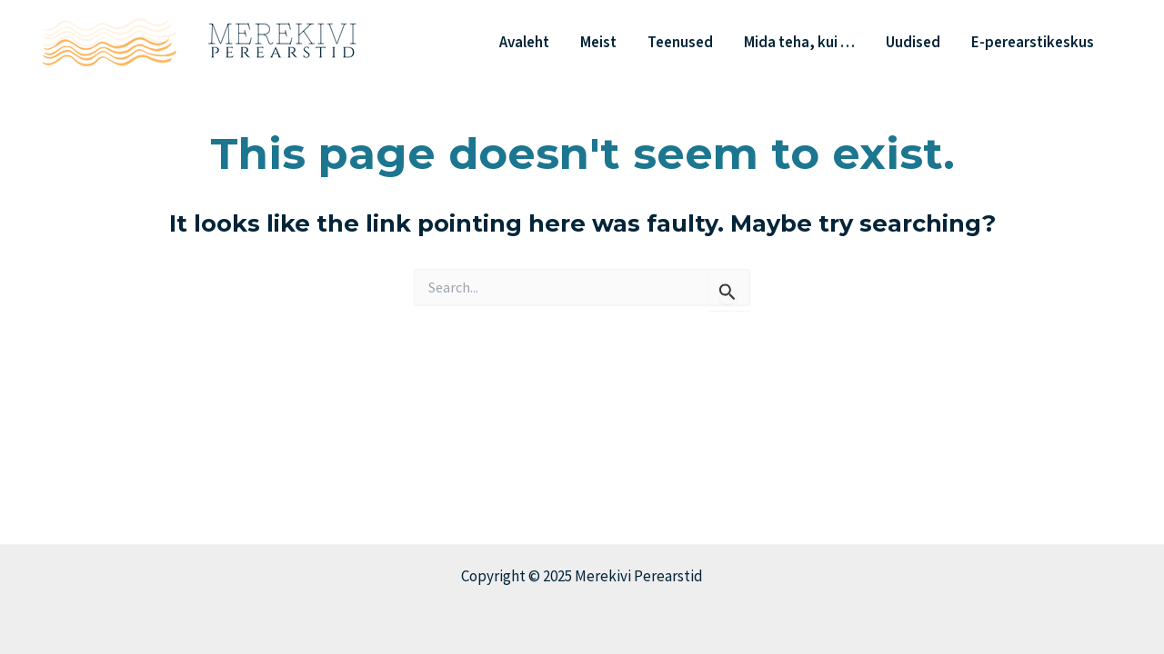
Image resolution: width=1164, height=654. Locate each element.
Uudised (913, 43)
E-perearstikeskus (1032, 43)
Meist (598, 43)
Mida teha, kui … (799, 43)
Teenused (680, 43)
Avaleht (524, 43)
